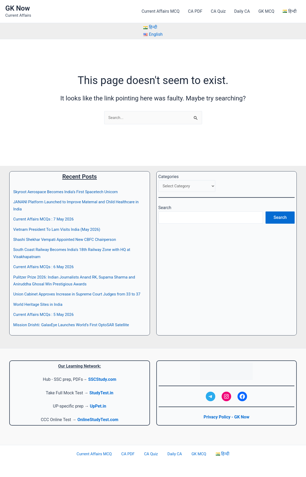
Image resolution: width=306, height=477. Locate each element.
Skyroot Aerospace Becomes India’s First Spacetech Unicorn (69, 184)
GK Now (17, 8)
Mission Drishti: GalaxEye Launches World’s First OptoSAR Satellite (75, 324)
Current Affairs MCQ (160, 11)
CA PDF (195, 11)
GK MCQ (266, 11)
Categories (168, 169)
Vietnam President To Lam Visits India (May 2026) (60, 222)
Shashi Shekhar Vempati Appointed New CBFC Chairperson (68, 232)
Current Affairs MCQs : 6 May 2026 (46, 259)
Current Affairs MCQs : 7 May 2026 (46, 212)
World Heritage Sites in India (39, 304)
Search (164, 201)
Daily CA (242, 11)
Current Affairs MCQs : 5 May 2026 (46, 314)
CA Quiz (218, 11)
